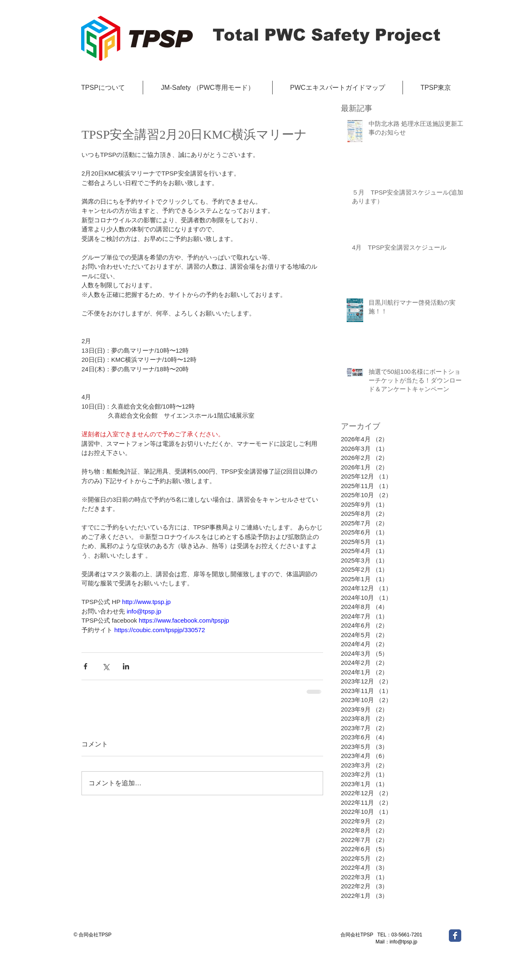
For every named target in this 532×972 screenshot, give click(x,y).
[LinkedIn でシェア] (126, 666)
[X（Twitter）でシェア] (106, 666)
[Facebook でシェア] (85, 666)
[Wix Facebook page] (455, 935)
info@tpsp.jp (403, 942)
